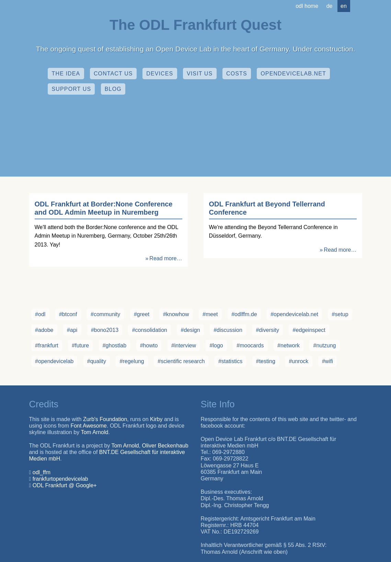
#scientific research (181, 361)
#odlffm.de (244, 314)
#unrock (298, 361)
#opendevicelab (54, 361)
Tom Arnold (94, 432)
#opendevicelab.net (294, 314)
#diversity (267, 330)
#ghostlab (114, 345)
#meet (210, 314)
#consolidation (149, 330)
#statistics (230, 361)
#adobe (44, 330)
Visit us (199, 73)
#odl (40, 314)
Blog (113, 89)
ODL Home (307, 6)
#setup (340, 314)
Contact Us (113, 73)
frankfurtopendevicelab (60, 479)
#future (80, 345)
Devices (159, 73)
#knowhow (176, 314)
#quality (96, 361)
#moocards (250, 345)
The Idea (66, 73)
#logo (216, 345)
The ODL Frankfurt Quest (195, 25)
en (344, 6)
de (329, 6)
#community (105, 314)
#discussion (228, 330)
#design (190, 330)
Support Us (71, 89)
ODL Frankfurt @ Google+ (65, 485)
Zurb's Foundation (105, 419)
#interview (183, 345)
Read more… (165, 258)
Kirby (156, 419)
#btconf (68, 314)
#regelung (132, 361)
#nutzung (324, 345)
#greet (141, 314)
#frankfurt (46, 345)
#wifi (327, 361)
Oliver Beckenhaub (165, 446)
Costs (236, 73)
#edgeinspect (309, 330)
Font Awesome (88, 426)
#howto (149, 345)
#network (288, 345)
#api (72, 330)
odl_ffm (41, 472)
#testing (265, 361)
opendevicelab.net (293, 73)
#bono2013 (104, 330)
